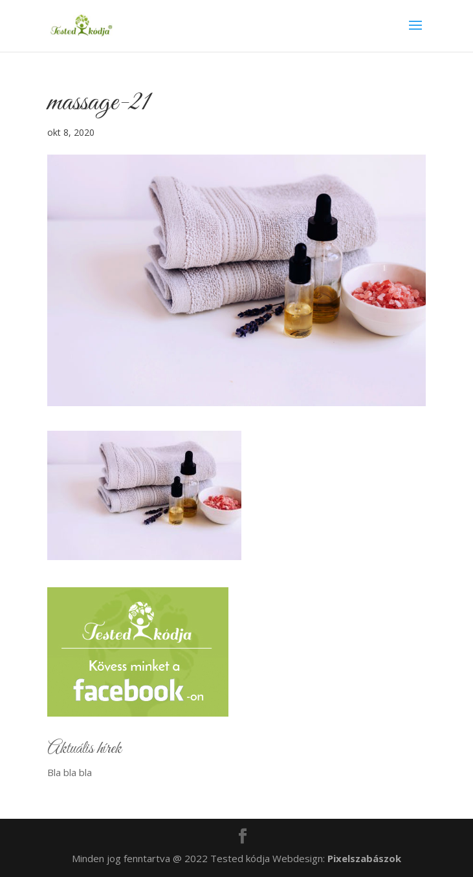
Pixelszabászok (364, 858)
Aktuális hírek (84, 749)
